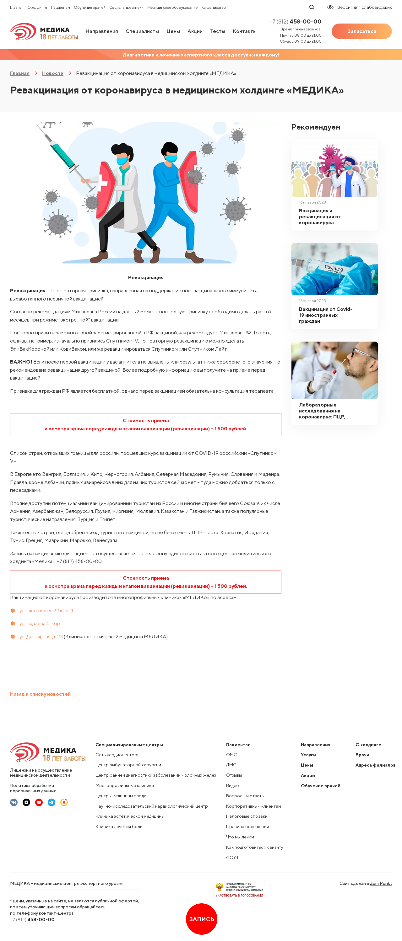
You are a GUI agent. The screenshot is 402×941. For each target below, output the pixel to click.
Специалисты (142, 31)
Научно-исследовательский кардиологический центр (151, 806)
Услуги (308, 754)
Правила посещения (247, 826)
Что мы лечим (240, 836)
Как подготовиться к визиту (254, 847)
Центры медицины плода (120, 795)
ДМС (231, 764)
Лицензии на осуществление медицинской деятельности (41, 773)
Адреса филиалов (376, 765)
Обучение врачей (90, 7)
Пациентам (60, 7)
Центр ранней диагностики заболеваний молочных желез (155, 775)
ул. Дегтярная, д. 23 (41, 637)
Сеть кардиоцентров (117, 754)
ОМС (231, 754)
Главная (17, 7)
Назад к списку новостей (40, 694)
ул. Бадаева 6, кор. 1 (41, 623)
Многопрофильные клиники (124, 785)
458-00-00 (295, 21)
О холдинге (37, 7)
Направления (101, 31)
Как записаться (214, 7)
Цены (173, 31)
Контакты (245, 31)
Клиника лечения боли (119, 826)
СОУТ (232, 857)
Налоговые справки (247, 816)
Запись (201, 919)
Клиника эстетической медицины (129, 816)
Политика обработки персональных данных (33, 788)
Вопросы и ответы (245, 795)
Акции (195, 31)
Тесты (217, 31)
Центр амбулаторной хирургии (128, 764)
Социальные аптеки (126, 7)
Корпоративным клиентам (253, 806)
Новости (52, 73)
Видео (232, 785)
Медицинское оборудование (172, 7)
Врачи (362, 754)
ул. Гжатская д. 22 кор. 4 (46, 611)
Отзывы (234, 775)
